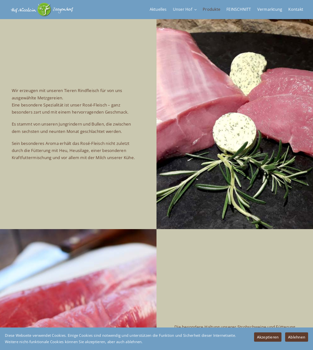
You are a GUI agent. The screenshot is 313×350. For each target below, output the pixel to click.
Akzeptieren (268, 337)
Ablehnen (296, 337)
